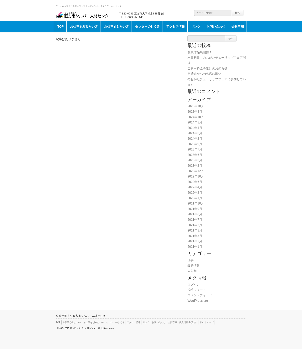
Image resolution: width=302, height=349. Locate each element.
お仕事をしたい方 (116, 26)
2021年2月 (194, 241)
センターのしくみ (147, 26)
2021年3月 (194, 235)
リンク (195, 26)
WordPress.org (197, 300)
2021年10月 (195, 203)
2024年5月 (194, 122)
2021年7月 (194, 219)
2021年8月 (194, 214)
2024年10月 (195, 117)
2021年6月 (194, 225)
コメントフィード (199, 295)
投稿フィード (196, 290)
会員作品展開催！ (199, 52)
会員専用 (238, 26)
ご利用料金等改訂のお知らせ (207, 68)
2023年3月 (194, 160)
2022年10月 (195, 176)
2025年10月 (195, 106)
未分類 (192, 271)
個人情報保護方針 (188, 322)
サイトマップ (207, 322)
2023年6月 (194, 154)
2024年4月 (194, 127)
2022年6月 (194, 181)
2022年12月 (195, 171)
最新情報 (193, 265)
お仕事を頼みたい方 (84, 26)
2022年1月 (194, 198)
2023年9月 (194, 144)
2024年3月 (194, 133)
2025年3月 (194, 111)
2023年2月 (194, 165)
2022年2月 (194, 192)
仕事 (190, 260)
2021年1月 (194, 246)
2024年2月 (194, 138)
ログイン (193, 284)
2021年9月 (194, 208)
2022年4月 (194, 187)
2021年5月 (194, 230)
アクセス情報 (175, 26)
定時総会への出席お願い (204, 73)
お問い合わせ (216, 26)
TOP (60, 26)
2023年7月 (194, 149)
